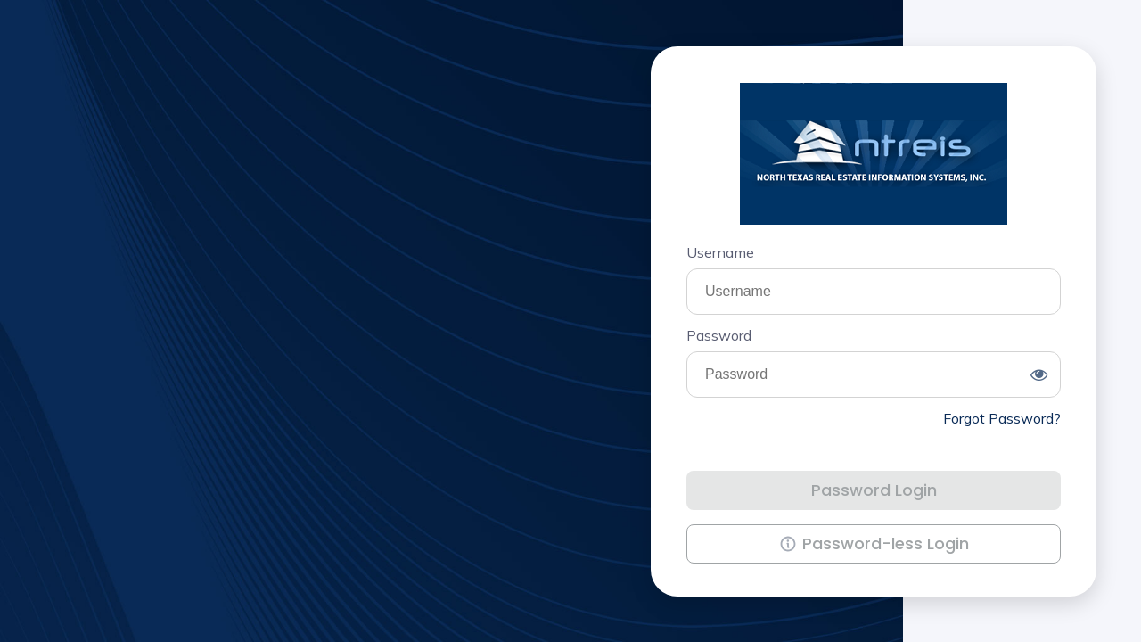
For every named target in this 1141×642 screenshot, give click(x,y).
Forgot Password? (1002, 418)
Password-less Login (863, 539)
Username (720, 252)
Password (718, 335)
